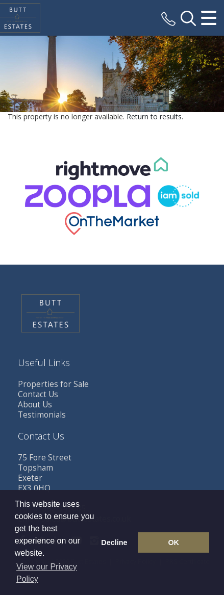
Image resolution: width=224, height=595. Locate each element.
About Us (35, 404)
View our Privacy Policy (46, 572)
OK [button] (173, 542)
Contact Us (38, 394)
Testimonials (42, 414)
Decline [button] (114, 542)
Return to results (154, 116)
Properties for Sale (53, 384)
